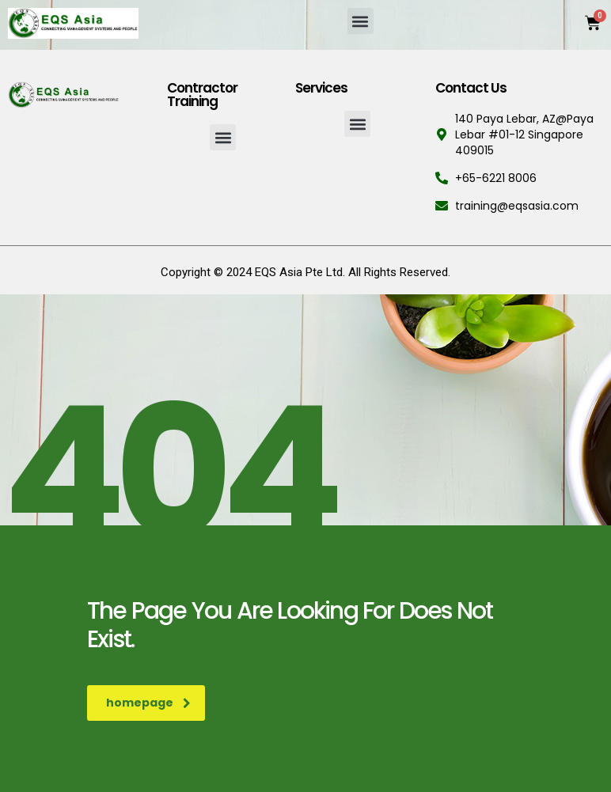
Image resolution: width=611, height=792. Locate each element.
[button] (360, 21)
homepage (148, 703)
